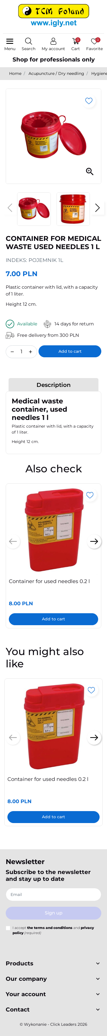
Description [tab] (54, 384)
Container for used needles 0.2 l (49, 581)
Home (15, 73)
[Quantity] (21, 352)
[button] (28, 44)
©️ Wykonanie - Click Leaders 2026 (53, 1024)
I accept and (53, 930)
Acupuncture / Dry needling (56, 73)
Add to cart (70, 351)
